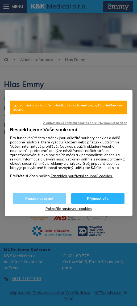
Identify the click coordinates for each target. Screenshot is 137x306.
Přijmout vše (98, 198)
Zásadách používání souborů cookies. (82, 176)
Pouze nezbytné (39, 198)
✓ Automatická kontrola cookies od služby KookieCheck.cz (85, 123)
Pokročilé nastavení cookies (68, 208)
